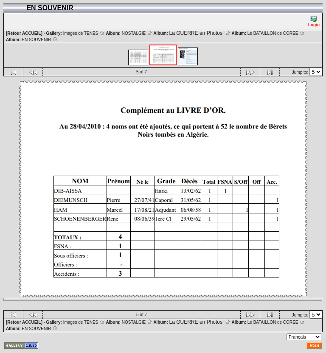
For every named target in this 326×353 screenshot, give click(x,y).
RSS (314, 345)
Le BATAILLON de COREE (276, 33)
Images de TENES (84, 33)
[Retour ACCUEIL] (24, 33)
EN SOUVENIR (40, 39)
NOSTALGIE (137, 33)
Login (314, 21)
